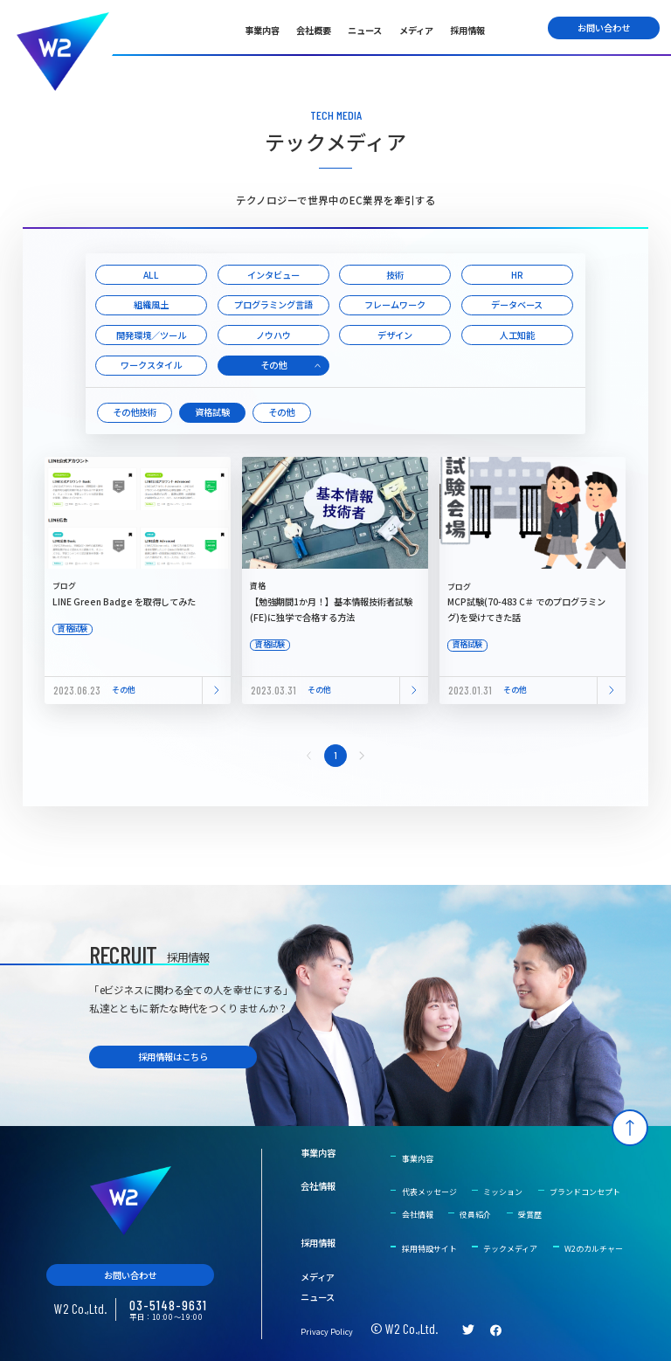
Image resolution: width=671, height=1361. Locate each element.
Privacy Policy (327, 1331)
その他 (273, 364)
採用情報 (467, 30)
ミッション (502, 1192)
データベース (517, 304)
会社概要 (313, 30)
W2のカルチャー (593, 1248)
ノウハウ (273, 335)
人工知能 (517, 335)
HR (517, 274)
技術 (395, 274)
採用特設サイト (429, 1248)
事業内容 (262, 30)
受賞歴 (530, 1214)
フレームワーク (394, 304)
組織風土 (151, 304)
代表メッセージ (429, 1192)
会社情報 (318, 1186)
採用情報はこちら (173, 1056)
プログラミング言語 (273, 304)
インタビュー (273, 274)
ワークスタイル (151, 364)
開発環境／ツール (151, 335)
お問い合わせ (604, 27)
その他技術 (134, 411)
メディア (416, 30)
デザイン (394, 335)
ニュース (365, 30)
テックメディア (510, 1248)
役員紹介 (475, 1214)
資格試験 (212, 411)
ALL (151, 274)
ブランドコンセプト (585, 1192)
